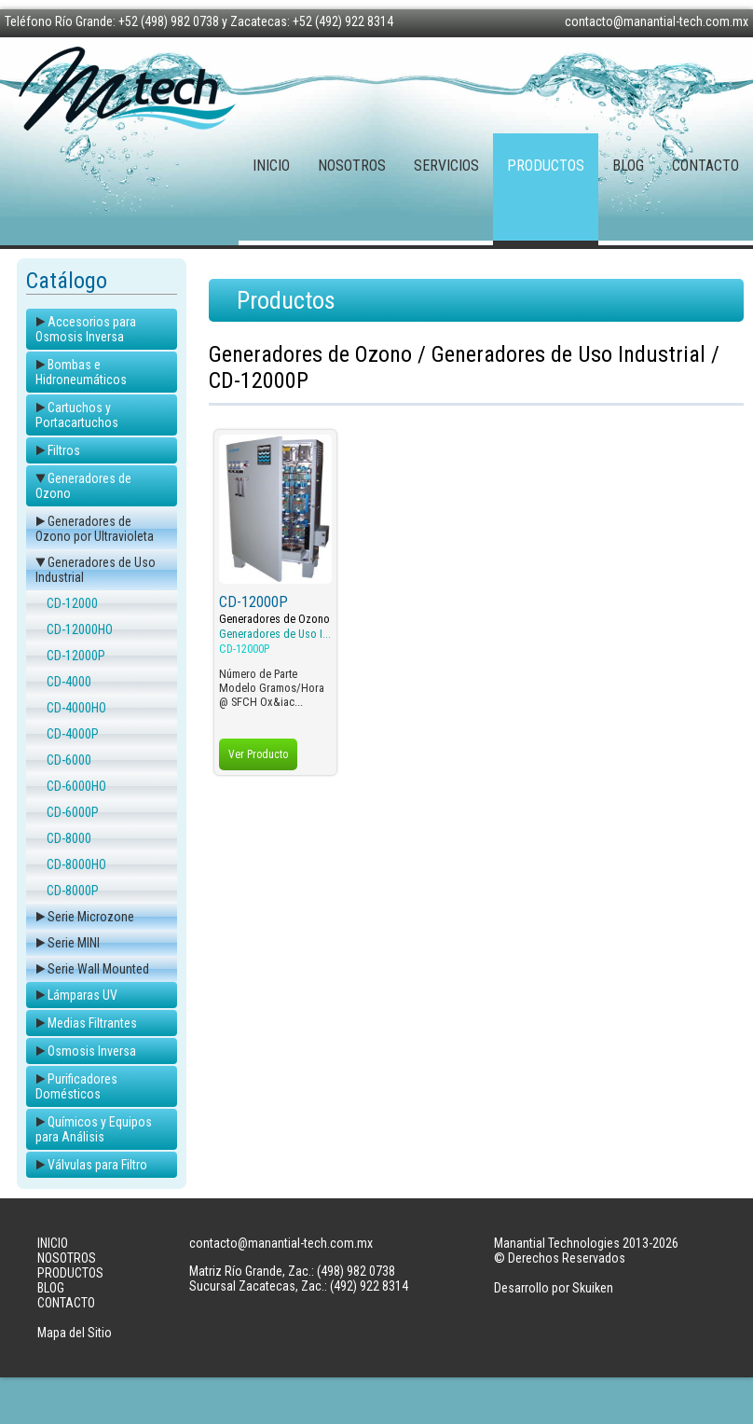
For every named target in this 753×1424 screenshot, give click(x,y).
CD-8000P (73, 890)
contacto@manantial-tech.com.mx (656, 21)
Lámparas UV (82, 995)
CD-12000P (76, 655)
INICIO (271, 165)
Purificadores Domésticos (76, 1086)
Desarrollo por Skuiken (553, 1287)
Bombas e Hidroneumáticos (81, 372)
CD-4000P (73, 733)
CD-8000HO (76, 864)
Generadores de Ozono (274, 619)
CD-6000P (73, 812)
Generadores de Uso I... (275, 634)
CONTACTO (705, 165)
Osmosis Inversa (92, 1051)
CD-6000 (69, 760)
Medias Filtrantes (92, 1023)
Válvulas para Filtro (97, 1164)
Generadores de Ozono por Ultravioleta (94, 529)
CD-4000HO (76, 707)
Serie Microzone (91, 916)
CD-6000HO (76, 786)
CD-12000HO (80, 629)
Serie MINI (74, 942)
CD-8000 (69, 838)
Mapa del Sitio (74, 1332)
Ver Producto (258, 754)
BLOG (628, 165)
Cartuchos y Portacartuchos (76, 415)
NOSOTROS (352, 165)
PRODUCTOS (545, 165)
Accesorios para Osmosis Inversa (85, 329)
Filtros (64, 450)
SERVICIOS (446, 165)
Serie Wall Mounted (98, 968)
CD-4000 (69, 681)
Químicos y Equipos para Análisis (93, 1129)
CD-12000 (72, 603)
